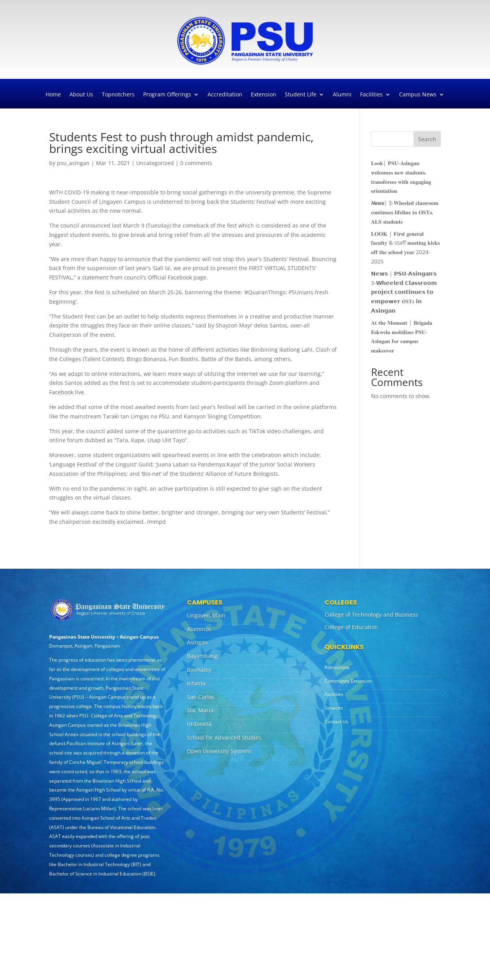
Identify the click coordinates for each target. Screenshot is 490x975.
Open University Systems (219, 751)
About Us (81, 95)
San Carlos (201, 697)
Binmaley (199, 669)
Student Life (300, 95)
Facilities (371, 95)
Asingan (197, 642)
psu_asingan (73, 163)
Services (334, 708)
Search (427, 139)
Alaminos (199, 629)
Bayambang (202, 656)
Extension (263, 95)
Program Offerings (167, 95)
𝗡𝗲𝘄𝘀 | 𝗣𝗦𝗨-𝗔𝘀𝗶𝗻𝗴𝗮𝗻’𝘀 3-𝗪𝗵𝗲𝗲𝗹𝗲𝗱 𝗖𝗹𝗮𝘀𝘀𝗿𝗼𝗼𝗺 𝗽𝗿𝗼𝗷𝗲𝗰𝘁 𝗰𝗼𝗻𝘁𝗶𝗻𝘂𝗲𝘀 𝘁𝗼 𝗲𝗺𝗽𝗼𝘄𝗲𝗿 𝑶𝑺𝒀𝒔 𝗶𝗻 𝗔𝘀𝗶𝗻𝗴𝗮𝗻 (404, 292)
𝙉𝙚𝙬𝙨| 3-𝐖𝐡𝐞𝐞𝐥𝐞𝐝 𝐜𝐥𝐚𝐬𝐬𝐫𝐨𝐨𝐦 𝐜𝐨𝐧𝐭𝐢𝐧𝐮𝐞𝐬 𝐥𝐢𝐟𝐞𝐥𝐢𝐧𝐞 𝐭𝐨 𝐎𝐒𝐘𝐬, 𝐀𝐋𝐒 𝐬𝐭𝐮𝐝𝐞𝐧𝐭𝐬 (405, 212)
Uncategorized (155, 163)
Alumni (342, 95)
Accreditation (225, 95)
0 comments (196, 163)
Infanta (196, 683)
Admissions (337, 667)
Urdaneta (199, 724)
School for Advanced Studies (224, 737)
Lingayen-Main (206, 615)
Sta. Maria (200, 710)
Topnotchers (118, 95)
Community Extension (348, 681)
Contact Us (336, 721)
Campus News (418, 95)
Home (53, 95)
